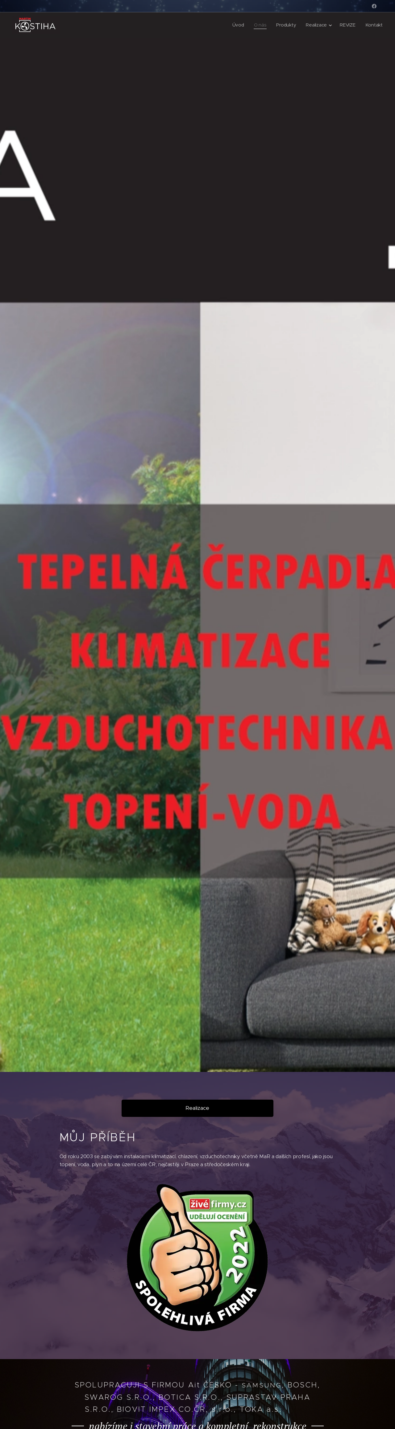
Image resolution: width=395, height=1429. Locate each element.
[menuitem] (237, 25)
